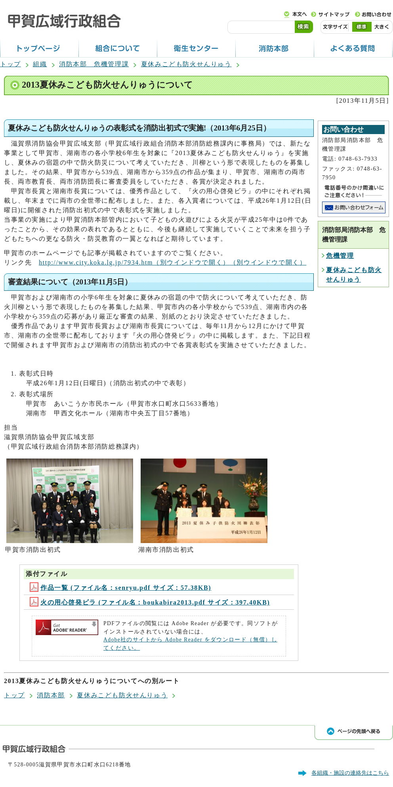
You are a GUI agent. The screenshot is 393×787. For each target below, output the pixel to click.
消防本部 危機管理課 (94, 64)
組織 (40, 64)
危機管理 (340, 255)
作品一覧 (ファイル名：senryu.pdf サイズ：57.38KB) (120, 587)
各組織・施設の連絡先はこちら (350, 773)
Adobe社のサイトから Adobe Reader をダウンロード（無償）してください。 (190, 644)
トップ (10, 64)
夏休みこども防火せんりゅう (186, 64)
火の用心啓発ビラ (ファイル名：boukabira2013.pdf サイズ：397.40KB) (150, 602)
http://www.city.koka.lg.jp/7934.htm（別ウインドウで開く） (172, 262)
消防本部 (51, 695)
